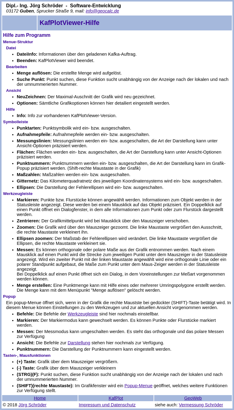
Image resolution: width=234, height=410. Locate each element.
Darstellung (79, 342)
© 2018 (10, 404)
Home (40, 398)
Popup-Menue (138, 385)
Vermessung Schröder (201, 404)
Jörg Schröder (33, 404)
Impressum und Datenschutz (107, 404)
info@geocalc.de (102, 11)
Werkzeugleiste (83, 313)
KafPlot (116, 398)
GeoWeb (193, 398)
